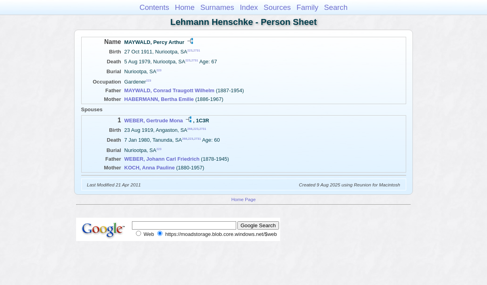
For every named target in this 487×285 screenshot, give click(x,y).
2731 (196, 50)
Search (336, 7)
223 (189, 50)
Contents (154, 7)
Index (249, 7)
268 (190, 129)
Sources (277, 7)
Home (185, 7)
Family (307, 7)
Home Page (243, 199)
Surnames (217, 7)
